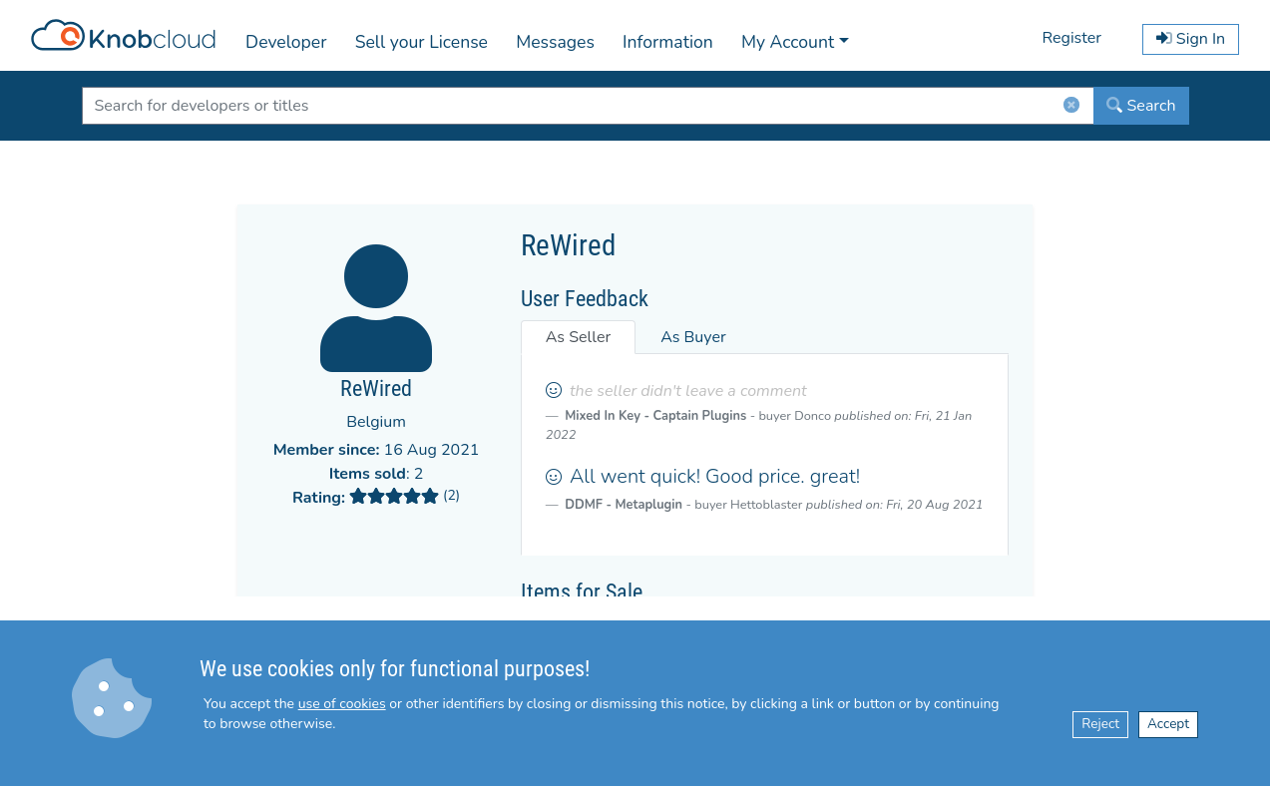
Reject (1100, 723)
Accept (1168, 723)
